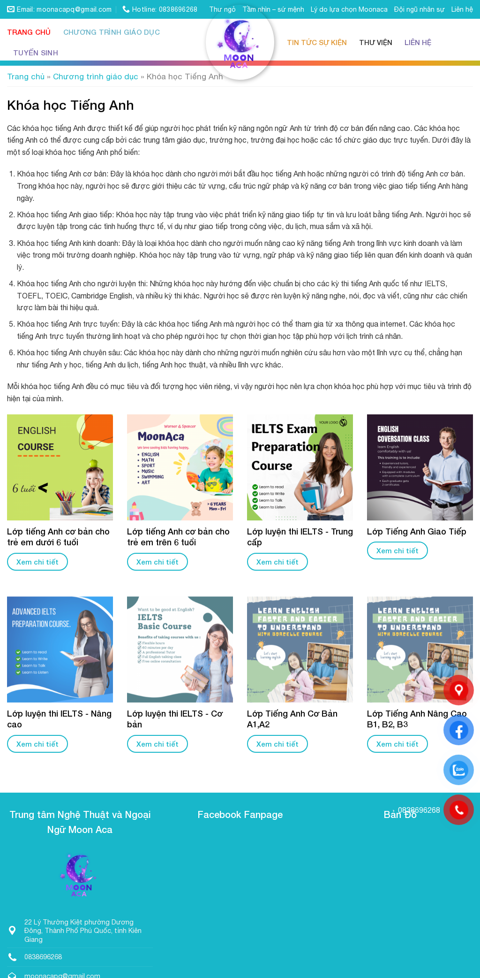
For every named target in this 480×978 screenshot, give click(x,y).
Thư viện (375, 42)
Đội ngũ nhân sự (419, 9)
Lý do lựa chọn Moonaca (349, 9)
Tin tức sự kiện (317, 42)
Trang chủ (29, 32)
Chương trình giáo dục (111, 32)
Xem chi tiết (37, 562)
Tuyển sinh (35, 52)
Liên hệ (462, 9)
